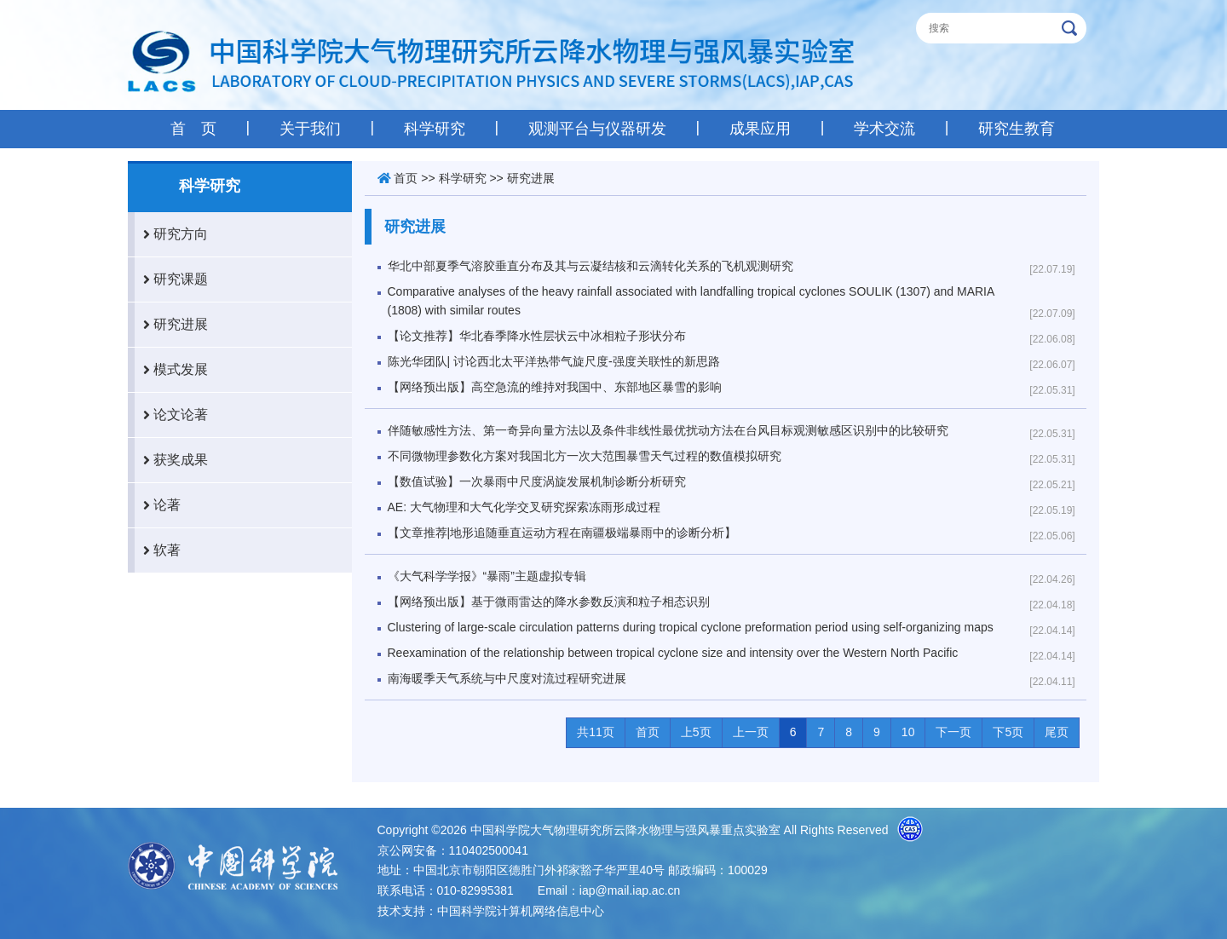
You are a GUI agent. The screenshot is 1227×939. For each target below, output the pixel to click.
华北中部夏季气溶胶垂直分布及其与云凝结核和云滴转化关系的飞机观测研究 (590, 266)
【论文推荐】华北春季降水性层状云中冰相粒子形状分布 (537, 336)
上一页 (751, 732)
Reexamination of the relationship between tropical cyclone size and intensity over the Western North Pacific (673, 653)
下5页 (1008, 732)
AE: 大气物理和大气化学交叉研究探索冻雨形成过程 (524, 507)
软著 (158, 550)
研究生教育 (1016, 128)
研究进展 (171, 324)
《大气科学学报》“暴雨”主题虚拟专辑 (487, 576)
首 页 (193, 128)
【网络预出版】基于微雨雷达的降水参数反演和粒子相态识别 (549, 601)
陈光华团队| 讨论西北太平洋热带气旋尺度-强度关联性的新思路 (554, 361)
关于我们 (310, 128)
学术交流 (884, 128)
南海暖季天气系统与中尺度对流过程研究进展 (507, 678)
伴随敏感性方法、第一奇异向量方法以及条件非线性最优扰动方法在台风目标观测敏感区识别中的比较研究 (668, 430)
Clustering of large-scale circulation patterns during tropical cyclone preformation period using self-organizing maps (691, 627)
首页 (406, 178)
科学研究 (434, 128)
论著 (158, 505)
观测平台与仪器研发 (597, 128)
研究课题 (171, 279)
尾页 (1057, 732)
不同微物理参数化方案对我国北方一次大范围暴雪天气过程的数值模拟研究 (584, 456)
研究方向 (171, 234)
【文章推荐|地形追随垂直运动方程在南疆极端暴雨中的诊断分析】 (562, 532)
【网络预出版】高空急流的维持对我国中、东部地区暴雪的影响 (555, 387)
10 (908, 732)
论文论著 (171, 415)
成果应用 (760, 128)
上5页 (696, 732)
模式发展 (171, 370)
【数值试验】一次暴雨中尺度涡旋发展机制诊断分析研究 (537, 481)
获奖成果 (171, 460)
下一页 (953, 732)
